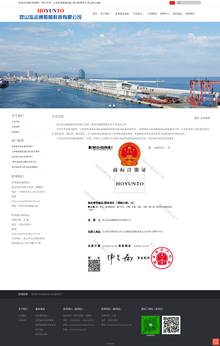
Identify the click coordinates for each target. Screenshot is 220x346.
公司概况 (22, 315)
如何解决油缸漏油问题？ (23, 146)
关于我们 (105, 13)
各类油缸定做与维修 (45, 320)
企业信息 (16, 121)
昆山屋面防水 (56, 294)
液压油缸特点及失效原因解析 (25, 167)
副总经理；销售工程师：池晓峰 (77, 315)
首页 (94, 13)
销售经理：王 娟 (109, 315)
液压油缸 (177, 13)
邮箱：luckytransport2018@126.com (78, 325)
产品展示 (137, 13)
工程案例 (152, 13)
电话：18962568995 (110, 320)
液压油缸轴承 (42, 334)
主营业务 (16, 127)
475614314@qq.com (28, 206)
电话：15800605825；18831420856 (78, 320)
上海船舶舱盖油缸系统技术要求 (26, 151)
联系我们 (190, 13)
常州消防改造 (44, 294)
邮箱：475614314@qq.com (74, 329)
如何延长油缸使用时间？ (23, 157)
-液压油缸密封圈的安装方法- (24, 162)
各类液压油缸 (122, 13)
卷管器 (34, 294)
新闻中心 (165, 13)
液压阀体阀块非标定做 (46, 325)
